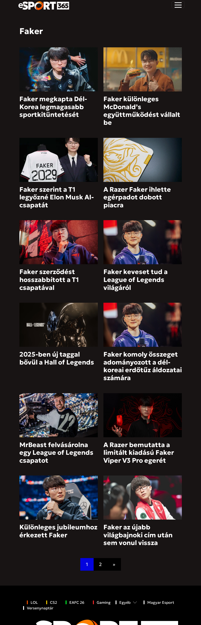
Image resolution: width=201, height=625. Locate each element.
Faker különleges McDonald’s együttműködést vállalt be (141, 111)
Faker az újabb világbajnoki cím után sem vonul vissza (138, 535)
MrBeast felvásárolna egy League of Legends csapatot (56, 453)
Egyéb (124, 602)
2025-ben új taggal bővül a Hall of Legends (56, 358)
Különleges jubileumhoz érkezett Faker (58, 531)
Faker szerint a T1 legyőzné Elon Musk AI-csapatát (56, 197)
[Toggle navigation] (178, 4)
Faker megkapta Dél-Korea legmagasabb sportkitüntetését (53, 107)
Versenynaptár (40, 608)
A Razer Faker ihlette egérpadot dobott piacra (137, 197)
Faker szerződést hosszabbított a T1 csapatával (49, 280)
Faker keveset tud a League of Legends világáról (135, 280)
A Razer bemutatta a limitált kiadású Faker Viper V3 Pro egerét (138, 453)
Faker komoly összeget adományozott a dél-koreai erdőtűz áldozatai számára (142, 366)
